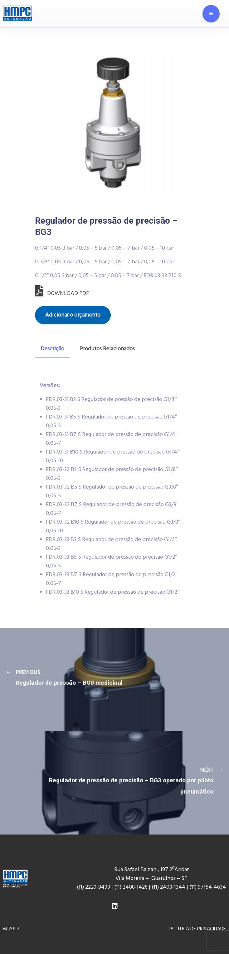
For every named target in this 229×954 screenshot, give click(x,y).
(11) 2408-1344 (169, 887)
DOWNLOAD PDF (62, 293)
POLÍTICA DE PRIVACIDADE (197, 929)
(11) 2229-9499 (93, 887)
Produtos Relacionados (107, 348)
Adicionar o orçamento (72, 315)
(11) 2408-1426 (131, 887)
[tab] (52, 349)
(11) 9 (195, 887)
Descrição (52, 348)
